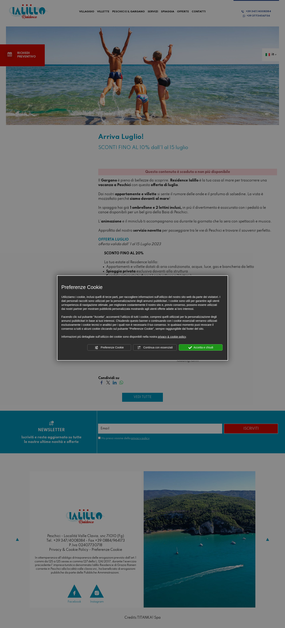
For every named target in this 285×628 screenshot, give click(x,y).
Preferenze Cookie (109, 347)
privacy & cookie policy (172, 336)
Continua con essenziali (155, 347)
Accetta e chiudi (200, 347)
